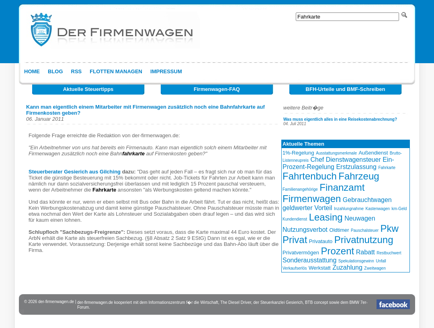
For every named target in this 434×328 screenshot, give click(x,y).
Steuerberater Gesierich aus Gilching (75, 172)
